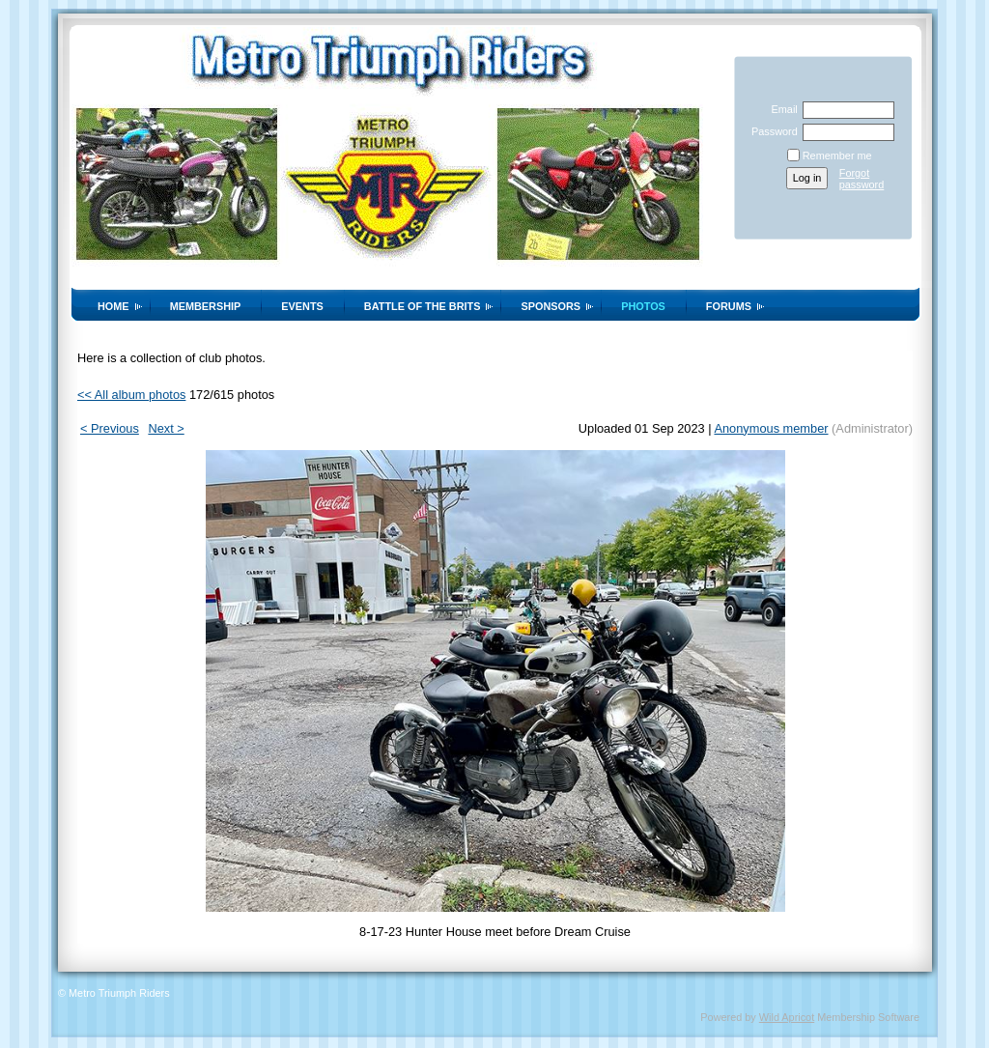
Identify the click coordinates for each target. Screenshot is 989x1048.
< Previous (109, 428)
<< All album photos (131, 394)
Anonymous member (771, 428)
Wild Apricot (786, 1017)
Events (302, 306)
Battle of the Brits (422, 306)
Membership (205, 306)
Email (780, 109)
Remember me (837, 155)
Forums (728, 306)
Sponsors (550, 306)
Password (771, 131)
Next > (166, 428)
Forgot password (862, 178)
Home (113, 306)
